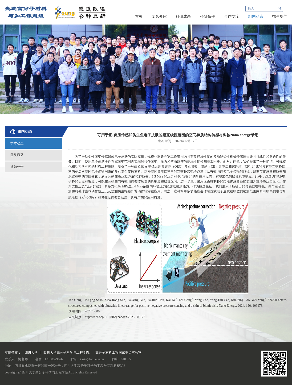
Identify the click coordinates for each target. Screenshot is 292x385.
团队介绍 (159, 16)
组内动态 (255, 16)
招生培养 (279, 16)
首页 (138, 16)
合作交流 (231, 16)
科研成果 (183, 16)
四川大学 (31, 352)
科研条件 (207, 16)
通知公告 (17, 167)
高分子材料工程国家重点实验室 (118, 352)
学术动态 (17, 143)
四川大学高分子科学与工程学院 (66, 352)
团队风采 (17, 155)
